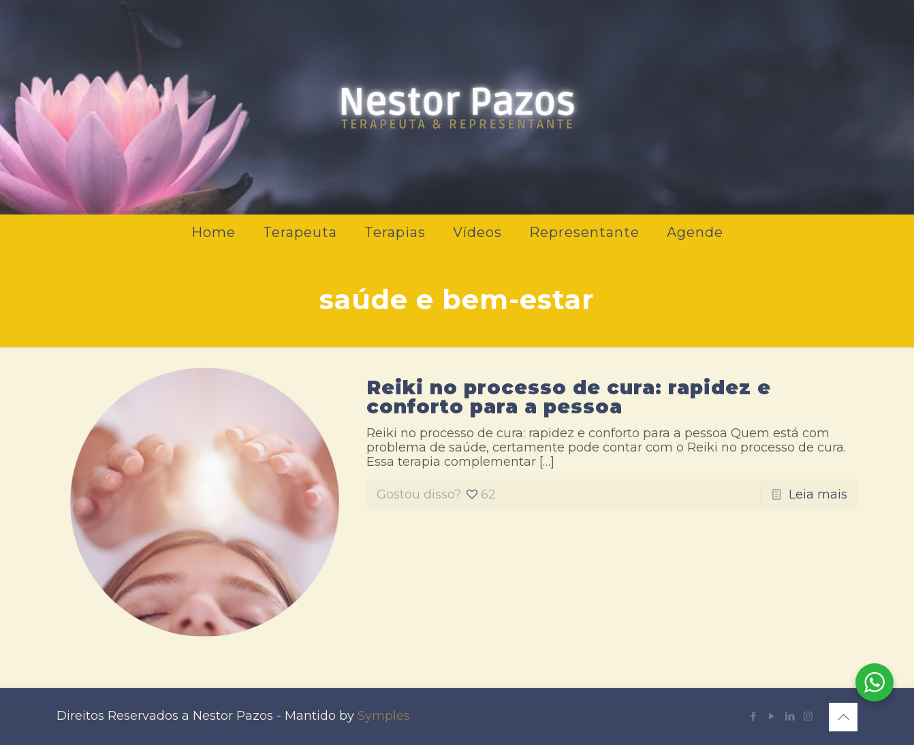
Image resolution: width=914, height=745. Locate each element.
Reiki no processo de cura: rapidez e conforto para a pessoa (568, 397)
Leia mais (818, 494)
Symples (384, 715)
